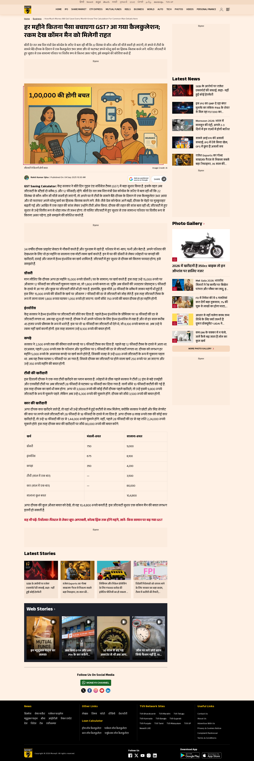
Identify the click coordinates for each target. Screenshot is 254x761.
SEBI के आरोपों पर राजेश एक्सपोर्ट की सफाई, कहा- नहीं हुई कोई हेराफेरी (212, 91)
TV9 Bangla (161, 719)
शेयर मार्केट (40, 714)
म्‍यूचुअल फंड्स (31, 719)
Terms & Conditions (206, 738)
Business (139, 10)
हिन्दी (82, 2)
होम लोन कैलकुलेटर (91, 728)
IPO (66, 10)
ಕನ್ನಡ (98, 2)
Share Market (78, 10)
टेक (41, 724)
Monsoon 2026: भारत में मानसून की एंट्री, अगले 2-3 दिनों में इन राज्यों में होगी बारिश (213, 125)
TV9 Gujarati (175, 719)
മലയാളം (158, 2)
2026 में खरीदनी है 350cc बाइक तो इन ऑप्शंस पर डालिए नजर (198, 269)
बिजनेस (27, 714)
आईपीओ (53, 719)
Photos (179, 10)
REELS (128, 10)
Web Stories (40, 610)
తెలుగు (106, 2)
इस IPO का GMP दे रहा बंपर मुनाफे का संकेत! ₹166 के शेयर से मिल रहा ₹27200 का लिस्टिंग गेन (213, 108)
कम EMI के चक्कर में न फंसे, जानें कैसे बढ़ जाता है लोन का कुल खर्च (211, 337)
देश (25, 724)
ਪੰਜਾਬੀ (140, 2)
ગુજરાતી (123, 2)
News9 (90, 2)
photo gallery (187, 224)
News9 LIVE (145, 729)
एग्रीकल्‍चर (51, 724)
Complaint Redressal (207, 733)
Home (59, 10)
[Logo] (28, 757)
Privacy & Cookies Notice (209, 729)
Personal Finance (206, 10)
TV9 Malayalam (174, 724)
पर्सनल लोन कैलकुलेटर (115, 728)
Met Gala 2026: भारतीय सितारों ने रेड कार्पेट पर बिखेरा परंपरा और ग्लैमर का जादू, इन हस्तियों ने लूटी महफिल (212, 285)
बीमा (43, 719)
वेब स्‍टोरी (123, 714)
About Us (201, 719)
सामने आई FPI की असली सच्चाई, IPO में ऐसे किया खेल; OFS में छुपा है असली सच (212, 142)
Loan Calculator (92, 721)
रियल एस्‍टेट (66, 719)
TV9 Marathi (164, 714)
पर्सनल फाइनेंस (55, 714)
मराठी (114, 2)
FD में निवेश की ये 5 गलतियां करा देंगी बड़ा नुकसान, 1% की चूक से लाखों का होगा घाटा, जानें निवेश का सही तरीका (212, 302)
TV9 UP (187, 724)
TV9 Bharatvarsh (148, 714)
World (150, 10)
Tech (169, 10)
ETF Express (96, 10)
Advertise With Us (206, 724)
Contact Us (202, 714)
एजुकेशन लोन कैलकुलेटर (117, 733)
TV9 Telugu (179, 714)
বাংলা (132, 2)
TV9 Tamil (158, 724)
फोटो (102, 714)
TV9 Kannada (146, 719)
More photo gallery (199, 349)
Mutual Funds (113, 10)
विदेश (33, 724)
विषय (94, 714)
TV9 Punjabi (145, 724)
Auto (160, 10)
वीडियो (111, 714)
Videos (190, 10)
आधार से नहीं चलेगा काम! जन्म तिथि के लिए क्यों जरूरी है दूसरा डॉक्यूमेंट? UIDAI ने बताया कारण (212, 320)
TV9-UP (169, 2)
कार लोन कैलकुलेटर (91, 733)
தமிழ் (148, 2)
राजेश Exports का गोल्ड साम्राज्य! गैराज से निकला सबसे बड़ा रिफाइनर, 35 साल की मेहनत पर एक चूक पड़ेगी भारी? (212, 160)
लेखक (85, 714)
